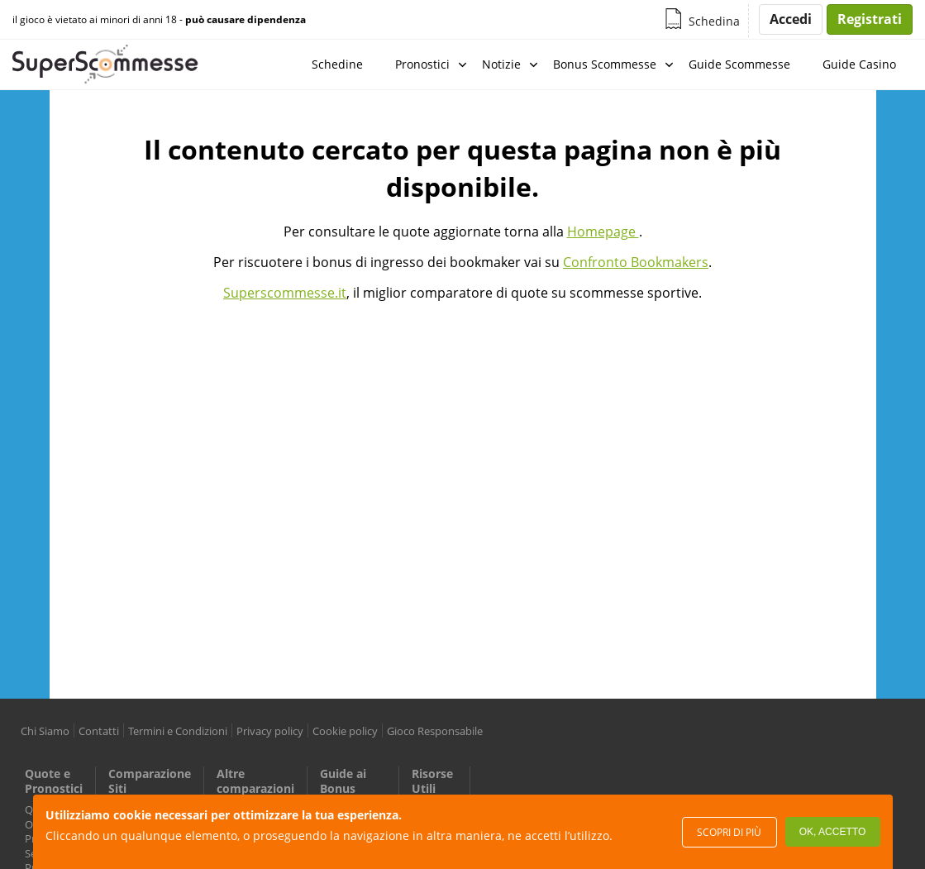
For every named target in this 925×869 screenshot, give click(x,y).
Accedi (791, 19)
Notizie (501, 64)
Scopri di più (729, 832)
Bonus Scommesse (604, 64)
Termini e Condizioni (177, 730)
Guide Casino (859, 64)
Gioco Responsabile (435, 730)
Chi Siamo (45, 730)
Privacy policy (269, 730)
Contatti (99, 730)
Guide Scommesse (739, 64)
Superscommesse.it (284, 293)
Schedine (337, 64)
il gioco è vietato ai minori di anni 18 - (159, 19)
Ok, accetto (832, 832)
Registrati (869, 19)
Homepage (603, 231)
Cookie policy (345, 730)
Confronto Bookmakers (635, 262)
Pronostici (422, 64)
